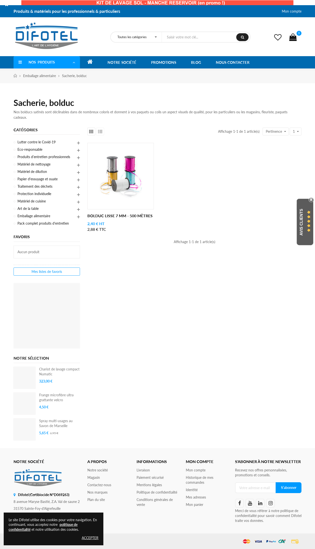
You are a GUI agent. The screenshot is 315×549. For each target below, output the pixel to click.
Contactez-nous (99, 485)
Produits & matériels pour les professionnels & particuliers (67, 11)
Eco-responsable (29, 149)
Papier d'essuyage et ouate (37, 179)
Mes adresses (196, 497)
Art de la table (28, 208)
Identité (192, 490)
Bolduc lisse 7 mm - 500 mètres (120, 215)
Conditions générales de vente (155, 502)
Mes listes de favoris (47, 271)
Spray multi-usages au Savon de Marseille (56, 423)
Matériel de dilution (32, 171)
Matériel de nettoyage (33, 164)
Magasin (93, 477)
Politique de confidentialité (157, 492)
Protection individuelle (34, 194)
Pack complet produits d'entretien (43, 223)
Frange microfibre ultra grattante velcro (56, 397)
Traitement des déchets (34, 186)
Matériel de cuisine (31, 201)
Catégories (26, 130)
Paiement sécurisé (150, 477)
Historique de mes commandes (199, 479)
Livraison (143, 470)
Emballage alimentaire (33, 216)
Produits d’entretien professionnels (43, 157)
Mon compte (291, 11)
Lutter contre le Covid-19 (36, 142)
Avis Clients (301, 222)
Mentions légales (149, 485)
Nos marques (97, 492)
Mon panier (194, 504)
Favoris (22, 236)
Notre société (97, 470)
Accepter (90, 538)
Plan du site (96, 500)
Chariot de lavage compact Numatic (59, 371)
